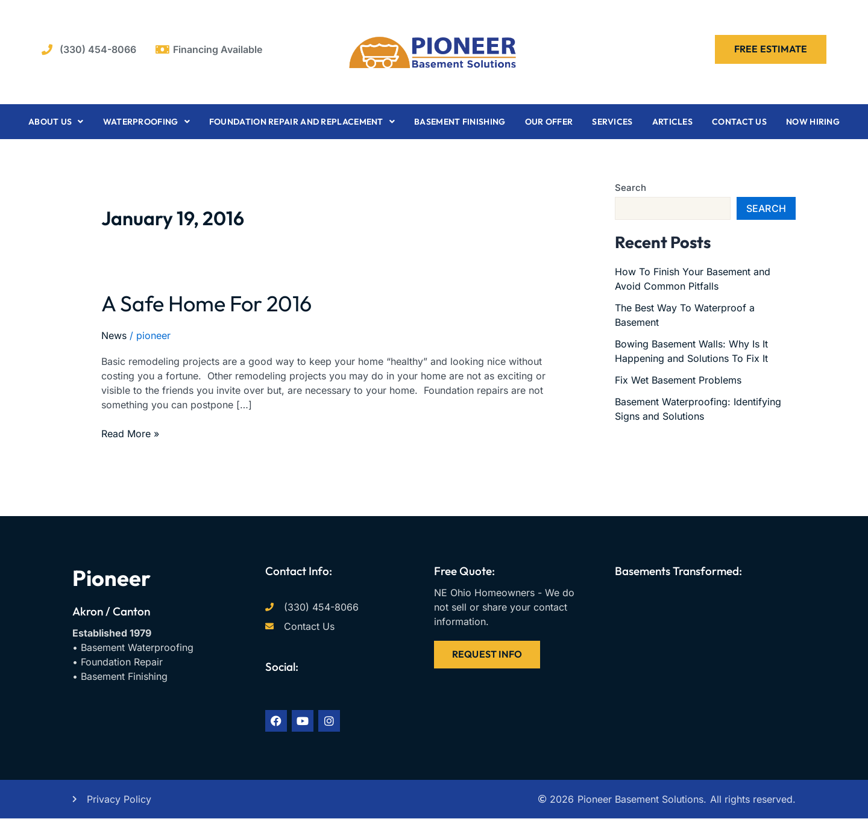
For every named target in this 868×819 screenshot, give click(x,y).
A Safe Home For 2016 (206, 303)
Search (630, 187)
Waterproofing (146, 121)
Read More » (130, 433)
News (114, 335)
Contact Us (739, 121)
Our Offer (549, 121)
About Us (56, 121)
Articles (672, 121)
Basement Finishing (459, 121)
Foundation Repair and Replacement (302, 121)
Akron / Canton (111, 611)
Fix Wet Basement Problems (678, 380)
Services (612, 121)
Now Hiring (813, 121)
